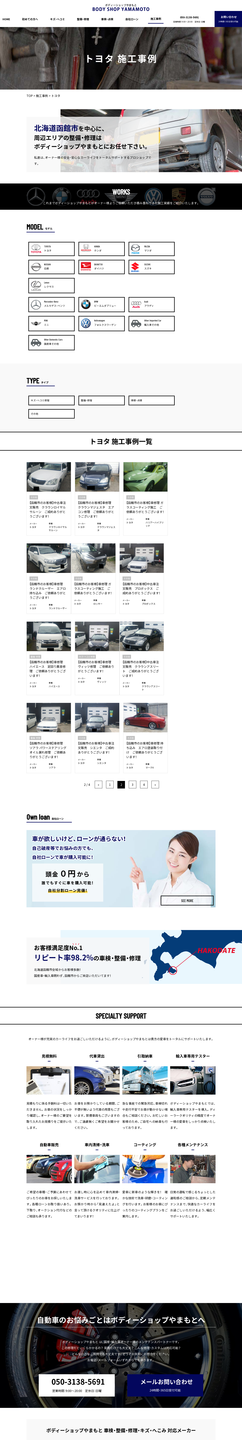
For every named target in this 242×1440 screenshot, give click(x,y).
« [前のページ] (98, 653)
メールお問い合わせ (166, 1253)
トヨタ (32, 474)
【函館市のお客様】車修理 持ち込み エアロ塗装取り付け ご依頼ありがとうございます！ (192, 615)
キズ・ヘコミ (57, 19)
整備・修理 (83, 19)
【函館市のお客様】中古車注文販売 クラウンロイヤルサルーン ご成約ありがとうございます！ (47, 456)
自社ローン (131, 19)
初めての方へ (30, 19)
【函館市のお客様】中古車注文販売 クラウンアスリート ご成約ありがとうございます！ (47, 615)
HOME (6, 19)
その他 (34, 444)
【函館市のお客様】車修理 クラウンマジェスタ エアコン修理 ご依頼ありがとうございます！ (96, 456)
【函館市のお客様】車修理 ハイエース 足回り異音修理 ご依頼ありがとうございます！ (144, 537)
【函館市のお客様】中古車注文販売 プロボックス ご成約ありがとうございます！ (96, 535)
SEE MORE (187, 769)
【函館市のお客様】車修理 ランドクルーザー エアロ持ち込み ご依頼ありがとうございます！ (192, 456)
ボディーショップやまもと (113, 1437)
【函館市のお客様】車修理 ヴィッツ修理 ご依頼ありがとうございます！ (192, 535)
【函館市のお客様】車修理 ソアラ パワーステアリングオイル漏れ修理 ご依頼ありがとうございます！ (96, 615)
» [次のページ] (155, 653)
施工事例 (155, 19)
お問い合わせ (228, 19)
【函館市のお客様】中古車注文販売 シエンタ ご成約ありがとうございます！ (144, 613)
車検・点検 (107, 19)
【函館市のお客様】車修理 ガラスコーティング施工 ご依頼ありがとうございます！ (145, 454)
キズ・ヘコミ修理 (183, 525)
